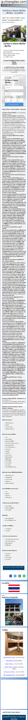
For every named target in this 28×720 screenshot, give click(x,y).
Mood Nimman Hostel (9, 657)
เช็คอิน (6, 84)
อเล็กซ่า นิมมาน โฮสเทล (11, 667)
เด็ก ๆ (19, 97)
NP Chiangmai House (9, 675)
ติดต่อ (8, 5)
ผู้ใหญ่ (12, 97)
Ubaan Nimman (9, 664)
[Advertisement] (14, 694)
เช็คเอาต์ (6, 91)
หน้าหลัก (4, 5)
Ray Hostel (9, 660)
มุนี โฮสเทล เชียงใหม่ (9, 672)
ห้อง (5, 97)
